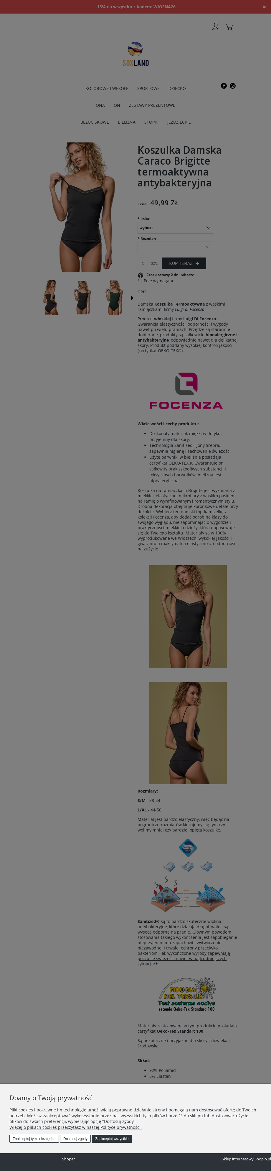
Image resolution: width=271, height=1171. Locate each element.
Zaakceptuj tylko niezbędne (34, 1139)
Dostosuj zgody (75, 1139)
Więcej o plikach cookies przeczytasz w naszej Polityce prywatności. (75, 1127)
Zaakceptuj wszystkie (111, 1139)
